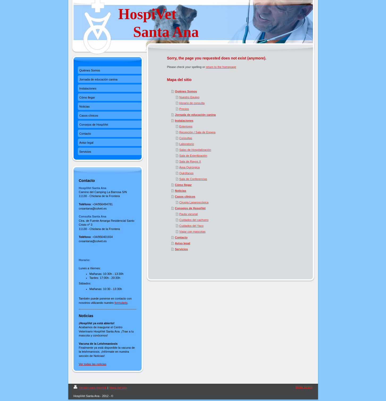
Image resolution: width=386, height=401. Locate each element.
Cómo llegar (183, 184)
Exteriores (186, 126)
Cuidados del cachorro (194, 219)
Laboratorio (186, 144)
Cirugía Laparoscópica (194, 202)
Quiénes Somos (186, 91)
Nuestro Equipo (189, 97)
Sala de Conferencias (193, 179)
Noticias (180, 190)
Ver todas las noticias (93, 364)
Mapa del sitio (118, 387)
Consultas (185, 138)
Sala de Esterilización (193, 155)
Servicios (181, 249)
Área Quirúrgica (189, 167)
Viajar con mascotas (192, 231)
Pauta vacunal (188, 214)
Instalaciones (184, 120)
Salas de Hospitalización (195, 149)
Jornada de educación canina (195, 114)
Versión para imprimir (91, 387)
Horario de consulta (192, 103)
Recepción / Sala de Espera (197, 132)
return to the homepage (221, 67)
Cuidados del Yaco (191, 225)
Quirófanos (186, 173)
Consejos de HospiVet (190, 208)
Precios (184, 108)
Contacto (181, 237)
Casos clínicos (185, 196)
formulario (121, 302)
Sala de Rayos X (190, 161)
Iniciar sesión (303, 387)
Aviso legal (182, 243)
